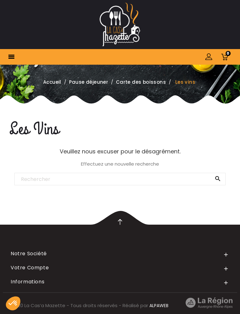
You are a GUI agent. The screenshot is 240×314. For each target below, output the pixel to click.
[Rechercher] (120, 179)
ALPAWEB (158, 305)
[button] (13, 303)
